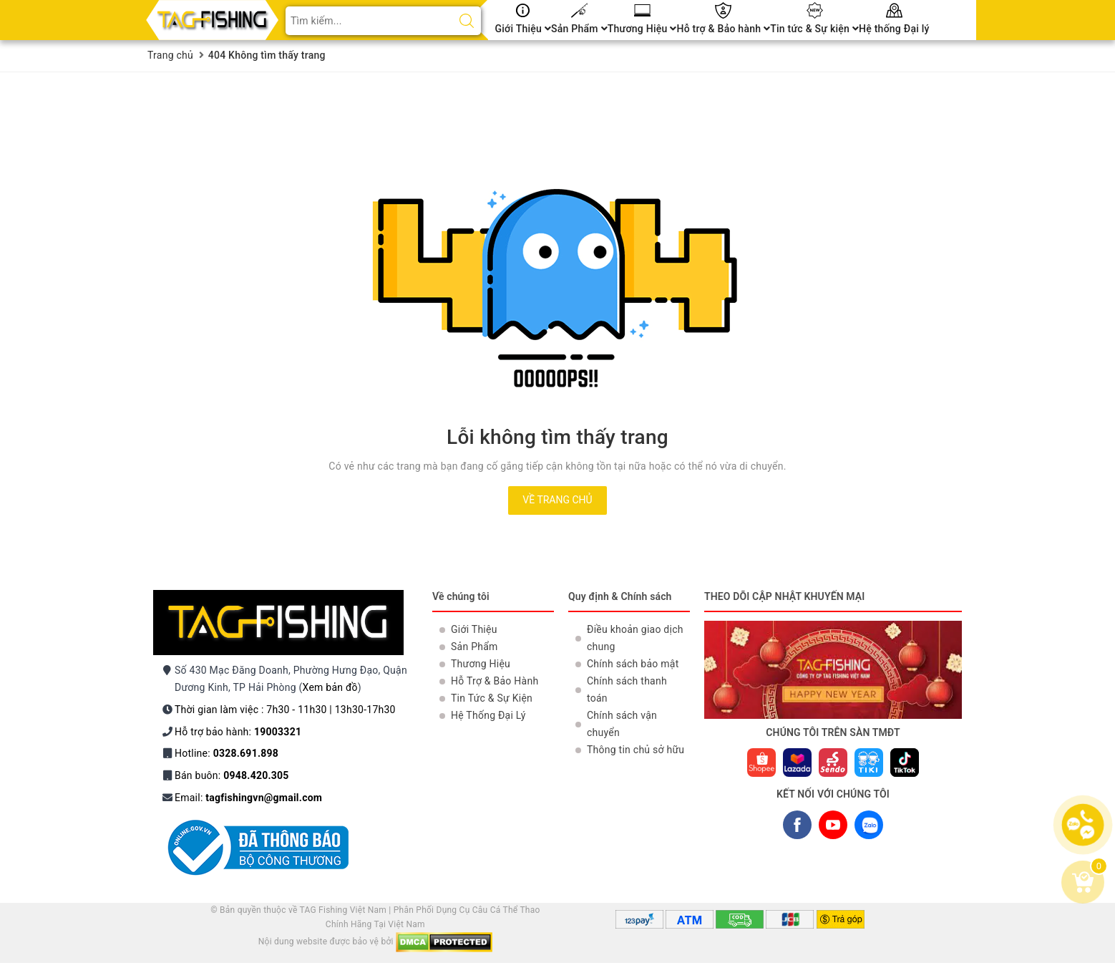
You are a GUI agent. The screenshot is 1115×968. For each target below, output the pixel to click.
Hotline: (226, 753)
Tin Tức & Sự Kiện (491, 698)
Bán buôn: (232, 775)
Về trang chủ (557, 499)
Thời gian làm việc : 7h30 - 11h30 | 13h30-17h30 (285, 709)
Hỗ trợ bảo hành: (238, 731)
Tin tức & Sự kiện (814, 28)
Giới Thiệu (523, 28)
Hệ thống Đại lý (894, 28)
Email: (248, 797)
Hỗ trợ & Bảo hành (723, 28)
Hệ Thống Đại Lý (488, 715)
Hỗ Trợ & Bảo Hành (494, 681)
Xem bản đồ (330, 687)
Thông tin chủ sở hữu (635, 749)
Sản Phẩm (579, 28)
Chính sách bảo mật (632, 663)
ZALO (868, 828)
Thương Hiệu (642, 28)
